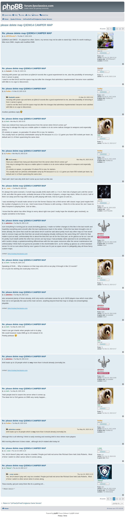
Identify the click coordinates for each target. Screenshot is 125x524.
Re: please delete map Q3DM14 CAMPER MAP (27, 33)
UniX (10, 159)
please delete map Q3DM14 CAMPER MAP (27, 25)
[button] (108, 28)
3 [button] (116, 29)
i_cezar (11, 474)
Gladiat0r (12, 97)
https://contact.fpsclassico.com (18, 253)
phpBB (56, 513)
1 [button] (110, 29)
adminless (12, 429)
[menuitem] (15, 15)
